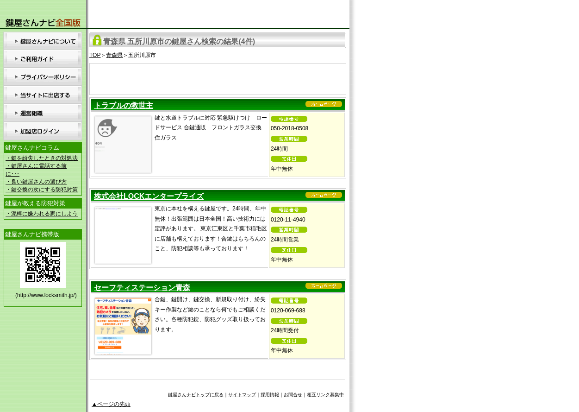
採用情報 (270, 394)
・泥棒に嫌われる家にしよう (42, 213)
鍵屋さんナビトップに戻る (196, 394)
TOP (94, 55)
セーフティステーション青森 (142, 288)
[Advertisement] (218, 77)
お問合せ (293, 394)
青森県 (114, 55)
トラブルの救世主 (123, 105)
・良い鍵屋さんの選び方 (36, 181)
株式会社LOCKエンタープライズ (149, 196)
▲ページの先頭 (111, 404)
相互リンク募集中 (325, 394)
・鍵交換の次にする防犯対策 (42, 189)
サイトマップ (242, 394)
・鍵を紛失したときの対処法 (42, 158)
